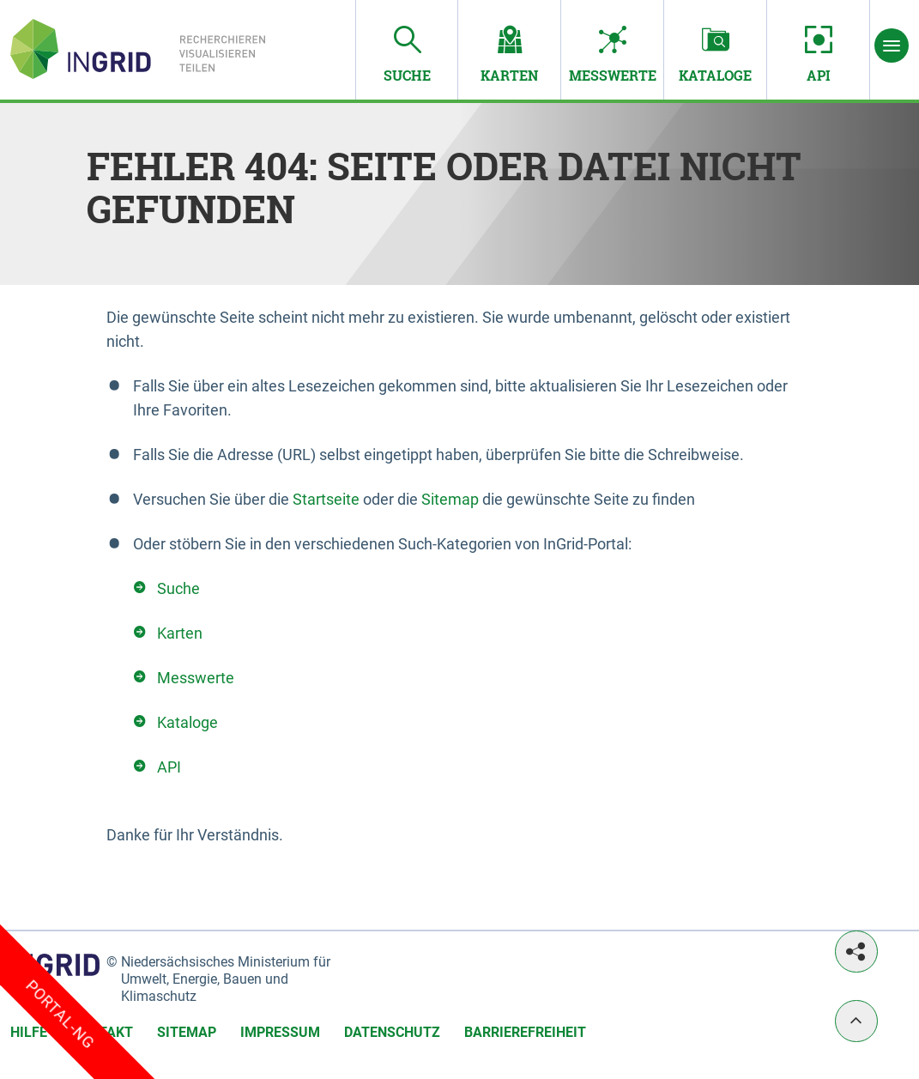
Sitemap (450, 499)
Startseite (326, 499)
